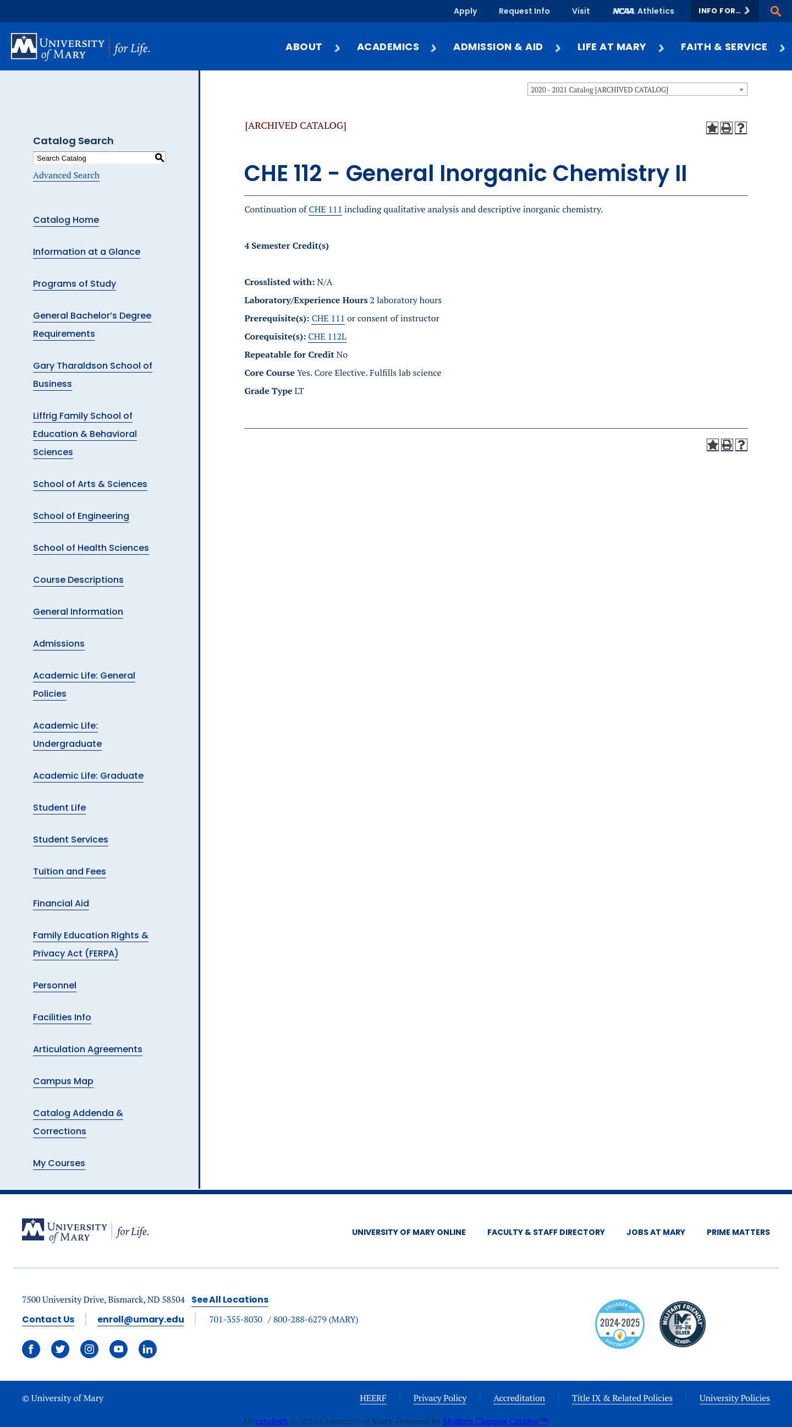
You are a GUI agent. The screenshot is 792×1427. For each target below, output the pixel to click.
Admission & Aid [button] (507, 46)
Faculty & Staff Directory (546, 1232)
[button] (725, 11)
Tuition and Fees (69, 871)
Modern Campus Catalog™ (495, 1421)
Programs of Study (74, 283)
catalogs (271, 1421)
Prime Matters (738, 1232)
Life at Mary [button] (622, 46)
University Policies (735, 1398)
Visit (581, 11)
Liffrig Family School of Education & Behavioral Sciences (85, 433)
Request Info (524, 11)
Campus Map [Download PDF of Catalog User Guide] (63, 1081)
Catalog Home (66, 220)
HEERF (373, 1398)
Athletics (655, 11)
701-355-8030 (235, 1319)
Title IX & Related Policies (622, 1398)
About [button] (313, 46)
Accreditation (519, 1398)
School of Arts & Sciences (90, 484)
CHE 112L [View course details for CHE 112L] (327, 336)
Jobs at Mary (655, 1232)
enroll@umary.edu (140, 1319)
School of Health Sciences (91, 548)
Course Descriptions (78, 579)
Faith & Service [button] (734, 46)
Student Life (59, 807)
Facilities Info (62, 1017)
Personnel (54, 985)
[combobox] (637, 89)
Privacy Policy (440, 1398)
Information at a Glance (86, 251)
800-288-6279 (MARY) (316, 1319)
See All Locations (229, 1299)
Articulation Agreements (87, 1049)
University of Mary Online (409, 1232)
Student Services (70, 839)
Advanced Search (66, 175)
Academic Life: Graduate (88, 775)
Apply (465, 11)
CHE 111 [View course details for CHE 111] (325, 209)
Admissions (59, 643)
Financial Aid (61, 903)
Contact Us (48, 1319)
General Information (78, 611)
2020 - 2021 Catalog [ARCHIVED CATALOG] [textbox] (599, 90)
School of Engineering (81, 516)
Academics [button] (397, 46)
